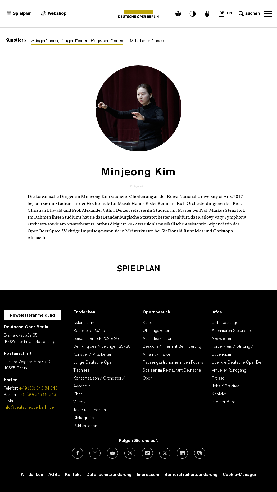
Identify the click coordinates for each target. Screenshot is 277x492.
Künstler (15, 40)
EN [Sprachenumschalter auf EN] (229, 13)
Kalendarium (84, 323)
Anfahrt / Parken (157, 355)
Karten (149, 323)
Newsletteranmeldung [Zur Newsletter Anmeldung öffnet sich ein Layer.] (32, 315)
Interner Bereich (226, 402)
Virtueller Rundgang (229, 370)
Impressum (148, 475)
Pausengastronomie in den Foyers (173, 362)
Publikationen (85, 426)
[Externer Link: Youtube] (112, 453)
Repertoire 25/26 (89, 331)
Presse (218, 378)
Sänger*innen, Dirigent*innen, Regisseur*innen (77, 41)
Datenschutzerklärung (109, 475)
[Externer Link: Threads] (130, 453)
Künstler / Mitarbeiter (92, 355)
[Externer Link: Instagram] (95, 453)
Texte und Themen (89, 410)
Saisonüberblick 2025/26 (96, 339)
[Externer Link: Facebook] (77, 453)
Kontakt (219, 394)
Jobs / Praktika (225, 386)
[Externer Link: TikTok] (147, 453)
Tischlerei (81, 370)
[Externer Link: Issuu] (199, 453)
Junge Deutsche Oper (93, 362)
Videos (79, 402)
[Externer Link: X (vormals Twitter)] (165, 453)
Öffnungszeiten (156, 331)
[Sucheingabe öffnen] (248, 14)
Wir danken (32, 475)
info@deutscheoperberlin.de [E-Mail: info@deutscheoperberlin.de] (29, 407)
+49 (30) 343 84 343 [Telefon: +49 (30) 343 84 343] (38, 388)
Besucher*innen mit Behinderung (172, 347)
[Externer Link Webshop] (52, 14)
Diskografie (83, 418)
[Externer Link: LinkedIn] (182, 453)
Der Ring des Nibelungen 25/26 (101, 347)
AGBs (54, 475)
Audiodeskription (157, 339)
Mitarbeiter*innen (147, 41)
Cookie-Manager (239, 475)
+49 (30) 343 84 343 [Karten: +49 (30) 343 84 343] (37, 395)
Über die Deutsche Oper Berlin (239, 362)
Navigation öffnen (268, 13)
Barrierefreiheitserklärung (191, 475)
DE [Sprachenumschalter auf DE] (221, 13)
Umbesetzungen (226, 323)
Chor (77, 394)
